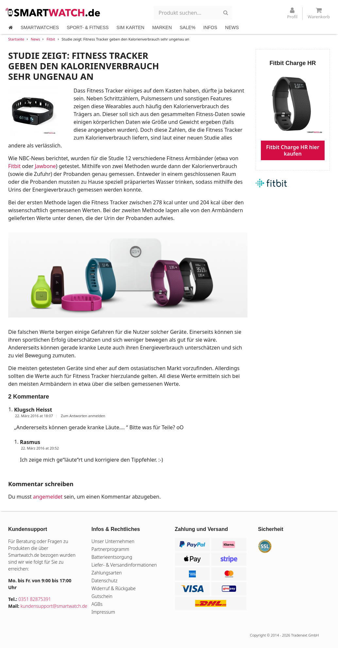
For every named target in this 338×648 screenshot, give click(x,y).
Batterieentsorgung (112, 557)
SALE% (187, 27)
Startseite (16, 39)
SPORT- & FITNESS (88, 27)
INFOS (210, 27)
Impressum (103, 612)
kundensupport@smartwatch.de (54, 606)
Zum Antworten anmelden (83, 415)
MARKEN (162, 27)
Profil (292, 13)
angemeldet (47, 496)
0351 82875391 (34, 599)
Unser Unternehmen (113, 541)
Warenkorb (319, 13)
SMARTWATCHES (40, 27)
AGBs (97, 604)
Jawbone (45, 166)
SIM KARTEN (130, 27)
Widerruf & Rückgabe (114, 588)
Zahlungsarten (107, 573)
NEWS (232, 27)
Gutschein (102, 596)
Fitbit (50, 39)
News (35, 39)
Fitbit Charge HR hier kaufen (292, 150)
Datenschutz (104, 580)
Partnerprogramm (110, 549)
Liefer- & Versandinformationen (124, 565)
